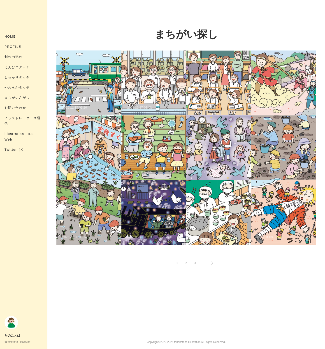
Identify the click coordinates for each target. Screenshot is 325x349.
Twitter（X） (16, 149)
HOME (10, 36)
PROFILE (13, 46)
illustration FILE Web (19, 136)
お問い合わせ (15, 107)
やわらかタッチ (17, 87)
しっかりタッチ (17, 77)
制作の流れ (14, 57)
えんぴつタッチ (17, 67)
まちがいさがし (17, 97)
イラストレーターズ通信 (23, 120)
